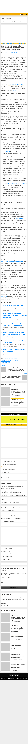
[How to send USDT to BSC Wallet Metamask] (5, 657)
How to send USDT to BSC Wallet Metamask (12, 502)
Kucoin (9, 85)
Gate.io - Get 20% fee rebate (8, 524)
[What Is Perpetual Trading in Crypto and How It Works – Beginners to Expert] (5, 391)
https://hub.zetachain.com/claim (17, 184)
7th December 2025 (15, 670)
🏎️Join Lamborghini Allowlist (8, 469)
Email (2, 582)
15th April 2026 (15, 395)
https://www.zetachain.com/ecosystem (12, 261)
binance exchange (14, 397)
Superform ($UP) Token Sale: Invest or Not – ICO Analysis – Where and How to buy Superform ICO (18, 667)
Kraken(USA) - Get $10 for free (8, 516)
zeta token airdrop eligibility (7, 360)
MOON (14, 90)
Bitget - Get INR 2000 (6, 556)
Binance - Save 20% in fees (7, 510)
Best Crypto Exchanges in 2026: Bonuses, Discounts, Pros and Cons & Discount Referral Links (17, 403)
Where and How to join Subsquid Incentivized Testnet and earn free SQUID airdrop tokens (14, 315)
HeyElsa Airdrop (5, 472)
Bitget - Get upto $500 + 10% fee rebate (11, 518)
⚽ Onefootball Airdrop (7, 478)
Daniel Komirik (5, 52)
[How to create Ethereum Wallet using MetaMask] (5, 637)
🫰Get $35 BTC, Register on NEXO (9, 464)
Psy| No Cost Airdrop (6, 475)
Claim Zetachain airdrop (8, 358)
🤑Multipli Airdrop (5, 467)
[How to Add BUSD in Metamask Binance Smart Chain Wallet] (5, 647)
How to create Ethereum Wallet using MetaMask (13, 495)
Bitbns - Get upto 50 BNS (7, 554)
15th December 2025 (16, 639)
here (14, 68)
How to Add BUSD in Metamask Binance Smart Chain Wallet (18, 647)
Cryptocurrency (9, 43)
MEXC (16, 85)
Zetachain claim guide (6, 362)
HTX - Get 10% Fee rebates (7, 521)
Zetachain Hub (19, 218)
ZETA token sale (15, 360)
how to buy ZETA (17, 358)
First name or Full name (5, 577)
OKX (13, 85)
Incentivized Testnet (21, 43)
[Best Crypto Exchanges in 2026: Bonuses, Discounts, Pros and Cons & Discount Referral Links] (5, 401)
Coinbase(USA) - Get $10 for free (9, 513)
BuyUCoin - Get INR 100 (6, 559)
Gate (22, 85)
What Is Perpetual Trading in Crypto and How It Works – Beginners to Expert (18, 392)
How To (14, 43)
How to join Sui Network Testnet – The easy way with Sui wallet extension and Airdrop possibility (14, 334)
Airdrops (3, 43)
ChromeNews (18, 678)
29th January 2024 (13, 52)
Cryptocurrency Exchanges (16, 389)
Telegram (4, 252)
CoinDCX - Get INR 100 (6, 551)
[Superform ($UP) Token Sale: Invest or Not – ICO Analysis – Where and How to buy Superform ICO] (5, 666)
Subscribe (26, 14)
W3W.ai (8, 152)
